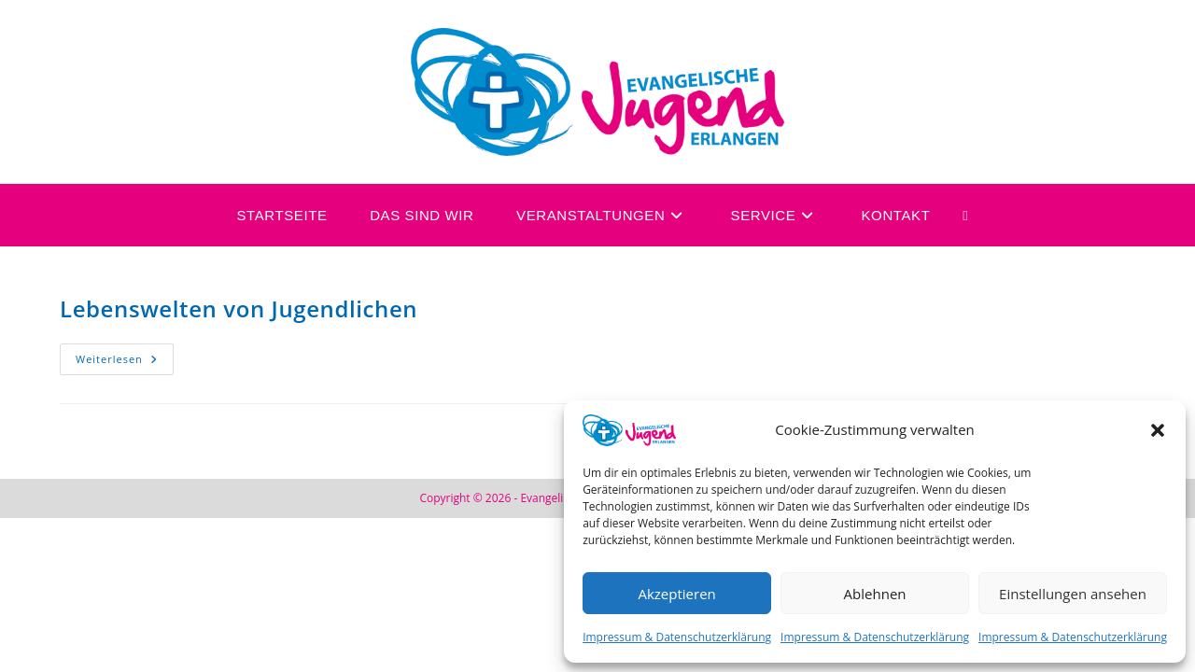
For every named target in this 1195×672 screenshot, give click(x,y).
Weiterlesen (125, 354)
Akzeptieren (676, 593)
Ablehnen (875, 593)
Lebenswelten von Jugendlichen (238, 308)
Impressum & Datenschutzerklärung (677, 637)
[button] (1157, 430)
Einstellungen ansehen (1072, 593)
